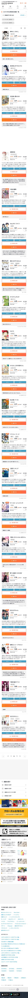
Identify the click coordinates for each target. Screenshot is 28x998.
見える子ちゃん (14, 610)
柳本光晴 (12, 575)
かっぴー (17, 718)
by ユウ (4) (24, 640)
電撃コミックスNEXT (6, 892)
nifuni (12, 718)
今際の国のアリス (15, 682)
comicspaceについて (6, 985)
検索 (18, 7)
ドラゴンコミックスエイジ (20, 901)
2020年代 (3, 946)
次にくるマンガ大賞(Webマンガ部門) (10, 926)
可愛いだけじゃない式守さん (18, 537)
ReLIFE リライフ (15, 223)
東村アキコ (13, 299)
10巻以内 (16, 955)
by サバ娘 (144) (23, 677)
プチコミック (4, 905)
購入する (14, 85)
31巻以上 (10, 957)
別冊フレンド (4, 894)
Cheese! (10, 903)
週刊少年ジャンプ (5, 908)
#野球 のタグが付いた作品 (7, 937)
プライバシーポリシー (5, 988)
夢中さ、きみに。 (14, 31)
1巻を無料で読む (14, 209)
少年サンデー (21, 897)
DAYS (12, 331)
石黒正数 (12, 191)
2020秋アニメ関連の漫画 (7, 919)
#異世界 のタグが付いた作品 (8, 932)
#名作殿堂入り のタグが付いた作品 (9, 935)
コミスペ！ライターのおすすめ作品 (9, 939)
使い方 (21, 3)
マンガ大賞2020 (5, 924)
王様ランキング (14, 468)
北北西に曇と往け (15, 96)
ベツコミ (3, 899)
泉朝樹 (12, 612)
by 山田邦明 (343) (22, 395)
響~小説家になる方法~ (16, 573)
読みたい (7, 48)
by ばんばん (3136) (22, 61)
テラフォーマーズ (14, 434)
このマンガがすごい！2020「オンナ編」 (10, 930)
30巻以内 (3, 957)
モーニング (3, 897)
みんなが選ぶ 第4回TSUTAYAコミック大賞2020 (13, 921)
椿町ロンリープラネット (16, 644)
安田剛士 (12, 333)
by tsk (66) (24, 749)
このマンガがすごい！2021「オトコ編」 (10, 917)
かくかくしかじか (14, 296)
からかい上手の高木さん (17, 365)
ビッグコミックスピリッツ (6, 901)
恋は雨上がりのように (16, 65)
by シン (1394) (23, 256)
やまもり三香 (13, 647)
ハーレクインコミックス (14, 894)
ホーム (3, 7)
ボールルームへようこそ (16, 503)
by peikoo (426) (22, 498)
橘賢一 (12, 436)
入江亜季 (12, 98)
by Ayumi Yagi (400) (22, 326)
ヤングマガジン (10, 899)
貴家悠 (16, 436)
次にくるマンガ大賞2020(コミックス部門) (11, 928)
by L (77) (24, 711)
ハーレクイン (16, 892)
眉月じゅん (13, 68)
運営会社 (3, 991)
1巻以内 (3, 955)
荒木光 (12, 263)
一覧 (24, 817)
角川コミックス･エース (6, 890)
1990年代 (3, 948)
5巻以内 (9, 955)
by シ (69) (24, 292)
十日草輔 (12, 470)
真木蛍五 (12, 539)
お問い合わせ (4, 994)
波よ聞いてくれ (14, 399)
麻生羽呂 (12, 684)
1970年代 (19, 948)
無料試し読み (14, 51)
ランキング (10, 7)
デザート (3, 903)
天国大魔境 (13, 189)
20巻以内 (23, 955)
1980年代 (11, 948)
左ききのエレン (14, 716)
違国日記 (12, 152)
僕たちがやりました (15, 261)
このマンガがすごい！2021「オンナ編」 (10, 915)
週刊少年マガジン (19, 903)
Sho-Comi (16, 890)
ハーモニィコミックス (14, 905)
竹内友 (12, 505)
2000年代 (19, 946)
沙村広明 (12, 402)
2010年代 (11, 946)
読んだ (20, 48)
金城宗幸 (17, 263)
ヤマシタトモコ (14, 154)
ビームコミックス (20, 899)
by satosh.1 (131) (22, 91)
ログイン (25, 7)
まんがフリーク (12, 897)
